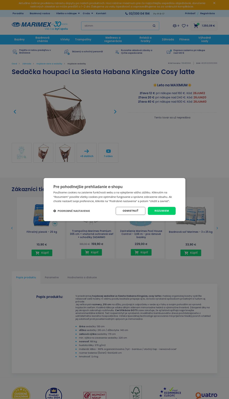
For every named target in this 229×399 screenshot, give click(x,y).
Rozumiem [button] (162, 210)
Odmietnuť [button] (130, 210)
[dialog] (114, 199)
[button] (71, 211)
